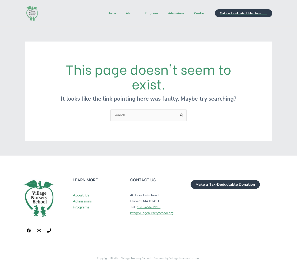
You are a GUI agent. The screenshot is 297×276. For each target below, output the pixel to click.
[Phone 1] (49, 230)
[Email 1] (39, 230)
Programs (151, 13)
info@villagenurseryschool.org (151, 213)
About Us (81, 195)
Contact (200, 13)
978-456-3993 (148, 207)
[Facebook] (29, 230)
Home (112, 13)
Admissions (176, 13)
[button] (243, 13)
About (130, 13)
